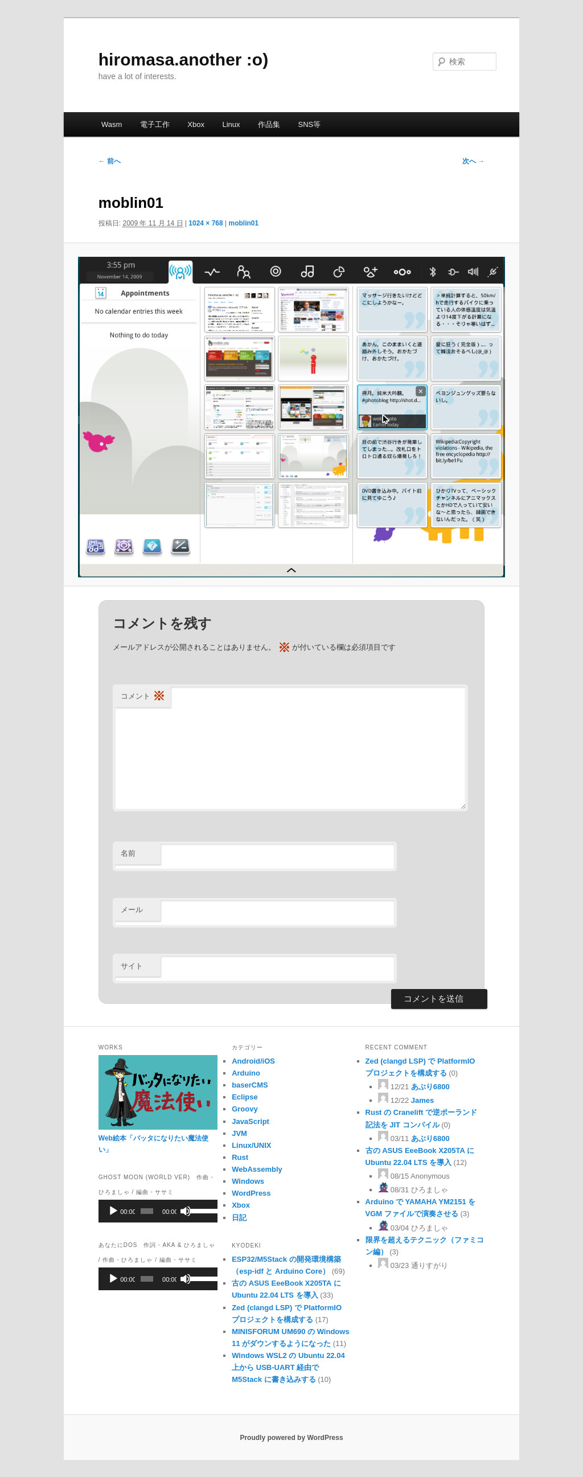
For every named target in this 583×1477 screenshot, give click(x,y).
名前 (128, 853)
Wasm (111, 124)
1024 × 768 (205, 223)
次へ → (473, 161)
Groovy (245, 1109)
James (422, 1100)
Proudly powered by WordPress (291, 1438)
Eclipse (245, 1097)
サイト (132, 966)
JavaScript (250, 1121)
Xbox (195, 124)
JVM (239, 1133)
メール (132, 909)
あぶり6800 (430, 1086)
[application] (157, 1211)
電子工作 (155, 124)
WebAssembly (257, 1169)
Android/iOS (253, 1061)
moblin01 (244, 223)
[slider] (147, 1211)
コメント (143, 696)
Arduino (246, 1073)
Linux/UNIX (251, 1145)
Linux (231, 124)
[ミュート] (185, 1211)
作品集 (269, 124)
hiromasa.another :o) (183, 59)
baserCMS (250, 1085)
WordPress (251, 1193)
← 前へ (109, 161)
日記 (239, 1217)
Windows (248, 1181)
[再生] (113, 1211)
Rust (240, 1157)
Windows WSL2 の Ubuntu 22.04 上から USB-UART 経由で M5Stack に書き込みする (288, 1367)
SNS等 (309, 124)
